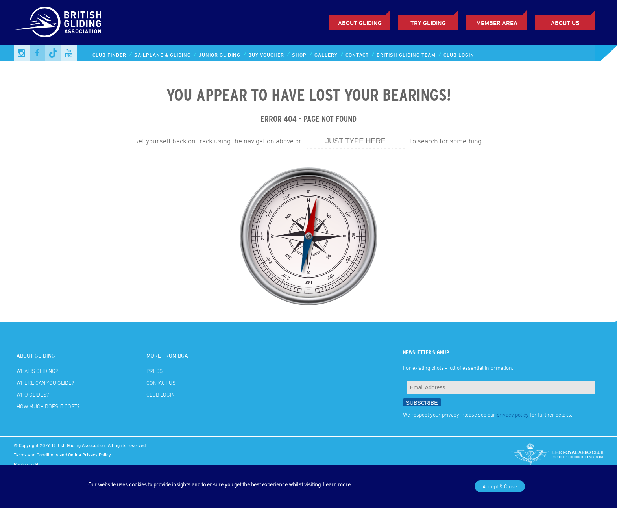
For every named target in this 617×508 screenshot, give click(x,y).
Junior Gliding (219, 55)
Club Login (458, 55)
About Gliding (360, 22)
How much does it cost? (48, 406)
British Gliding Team (406, 55)
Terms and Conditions (36, 454)
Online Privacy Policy (89, 454)
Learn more (337, 484)
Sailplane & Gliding (162, 55)
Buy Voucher (266, 55)
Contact (357, 55)
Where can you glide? (45, 382)
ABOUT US (565, 22)
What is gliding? (37, 370)
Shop (299, 55)
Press (154, 370)
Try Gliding (428, 22)
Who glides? (33, 394)
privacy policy (513, 414)
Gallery (326, 55)
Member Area (496, 22)
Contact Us (160, 382)
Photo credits (27, 464)
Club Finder (109, 55)
